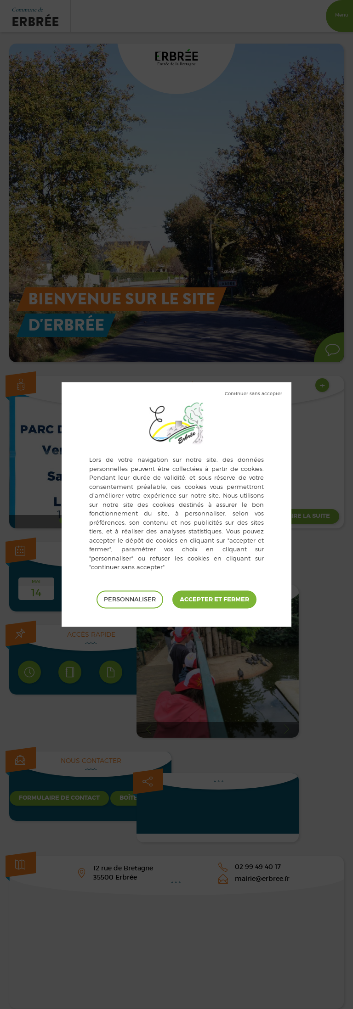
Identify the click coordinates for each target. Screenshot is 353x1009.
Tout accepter (214, 599)
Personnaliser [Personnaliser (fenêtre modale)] (130, 599)
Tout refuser (253, 394)
